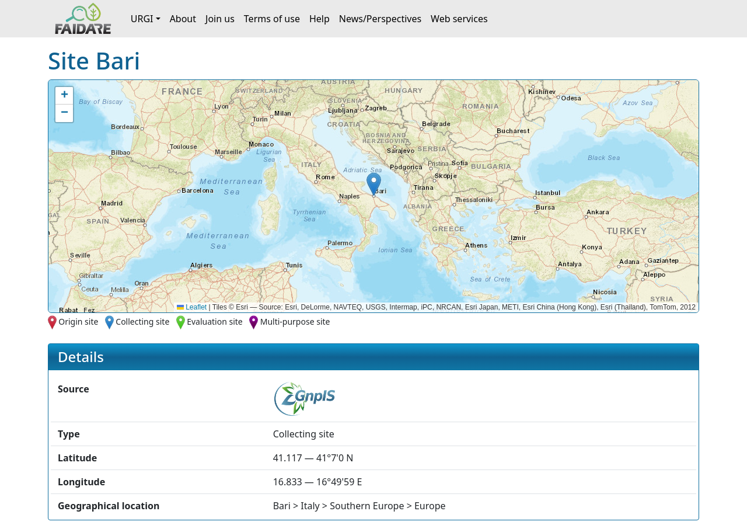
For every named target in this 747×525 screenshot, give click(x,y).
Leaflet (192, 307)
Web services (459, 18)
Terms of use (272, 18)
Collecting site (142, 321)
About (183, 18)
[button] (373, 184)
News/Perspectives (380, 18)
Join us (220, 18)
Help (319, 18)
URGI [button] (142, 18)
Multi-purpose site (295, 321)
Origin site (78, 321)
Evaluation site (215, 321)
